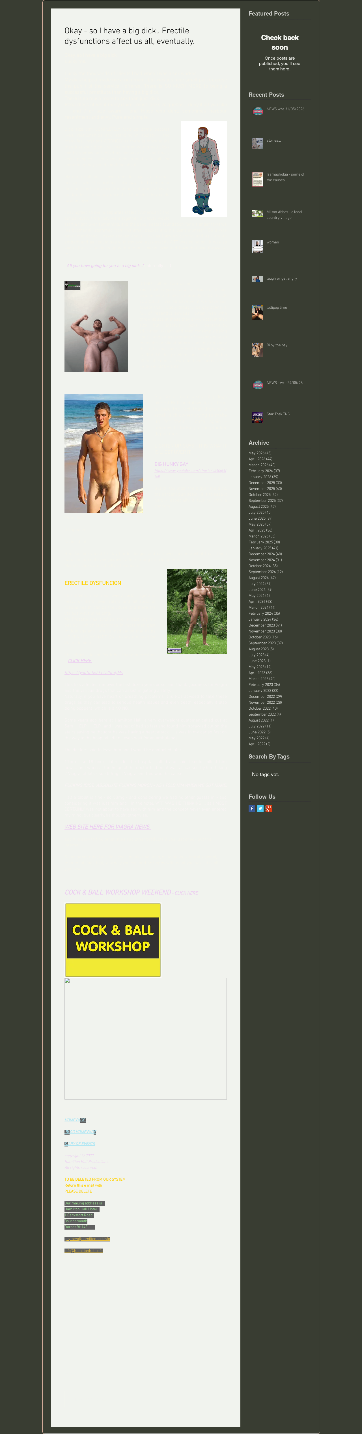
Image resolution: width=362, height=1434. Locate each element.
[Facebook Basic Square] (252, 808)
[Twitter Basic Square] (260, 808)
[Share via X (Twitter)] (81, 1316)
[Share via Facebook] (67, 1316)
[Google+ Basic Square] (269, 808)
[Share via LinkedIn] (95, 1316)
